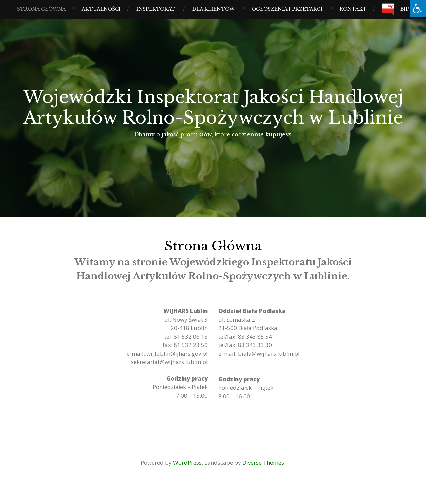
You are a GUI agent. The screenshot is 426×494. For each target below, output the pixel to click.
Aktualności (101, 9)
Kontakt (353, 9)
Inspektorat (155, 9)
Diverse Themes (263, 462)
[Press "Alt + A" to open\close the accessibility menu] (418, 8)
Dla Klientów (213, 9)
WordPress (187, 462)
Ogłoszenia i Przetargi (287, 9)
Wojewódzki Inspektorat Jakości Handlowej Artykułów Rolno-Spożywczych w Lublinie (213, 107)
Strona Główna (41, 9)
